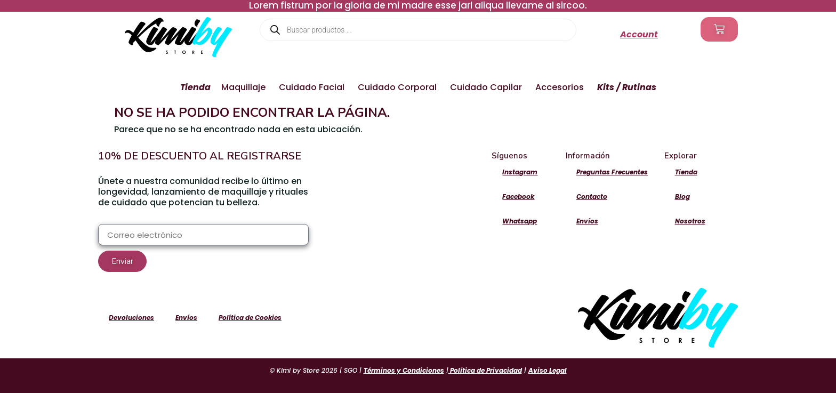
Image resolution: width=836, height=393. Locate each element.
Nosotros (690, 221)
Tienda (686, 172)
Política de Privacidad (485, 370)
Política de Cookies (250, 317)
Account (639, 34)
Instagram (519, 172)
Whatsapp (519, 221)
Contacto (591, 196)
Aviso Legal (547, 370)
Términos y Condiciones (404, 370)
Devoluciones (131, 317)
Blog (682, 196)
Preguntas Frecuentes (612, 172)
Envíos (587, 221)
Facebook (518, 196)
